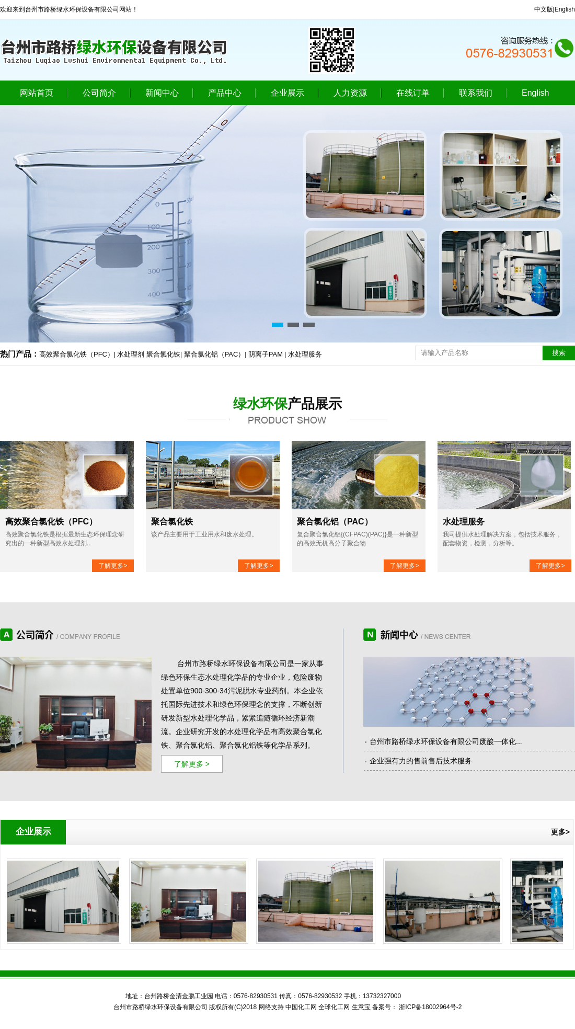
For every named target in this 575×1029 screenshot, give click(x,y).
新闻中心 (162, 92)
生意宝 (361, 1007)
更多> (560, 832)
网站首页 (36, 92)
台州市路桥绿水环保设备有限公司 (232, 663)
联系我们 (475, 92)
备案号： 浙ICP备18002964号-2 (417, 1007)
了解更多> (112, 565)
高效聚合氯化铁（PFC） (76, 354)
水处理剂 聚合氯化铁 (148, 354)
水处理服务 (305, 354)
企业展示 (287, 92)
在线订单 (413, 92)
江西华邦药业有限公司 (426, 996)
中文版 (543, 9)
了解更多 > (192, 764)
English (565, 9)
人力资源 (350, 92)
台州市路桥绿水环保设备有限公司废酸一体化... (446, 741)
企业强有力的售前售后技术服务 (421, 761)
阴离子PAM (265, 354)
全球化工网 (334, 1007)
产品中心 (225, 92)
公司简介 (99, 92)
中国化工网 (301, 1007)
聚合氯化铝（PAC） (214, 354)
